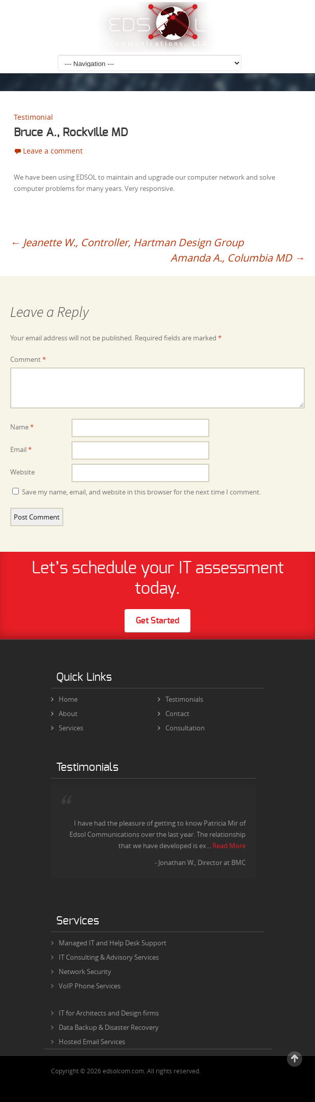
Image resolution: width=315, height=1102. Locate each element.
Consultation (181, 727)
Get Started (157, 620)
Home (64, 699)
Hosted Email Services (92, 1041)
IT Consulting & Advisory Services (109, 957)
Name (22, 426)
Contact (173, 713)
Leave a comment (53, 151)
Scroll (294, 1059)
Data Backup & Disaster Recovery (109, 1027)
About (64, 713)
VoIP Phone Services (89, 985)
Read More (229, 845)
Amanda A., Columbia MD (238, 258)
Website (22, 472)
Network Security (85, 971)
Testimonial (33, 117)
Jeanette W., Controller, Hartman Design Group (127, 242)
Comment (28, 359)
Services (67, 727)
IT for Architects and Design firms (109, 1013)
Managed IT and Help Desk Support (112, 942)
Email (21, 449)
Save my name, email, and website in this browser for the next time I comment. (141, 491)
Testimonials (180, 699)
